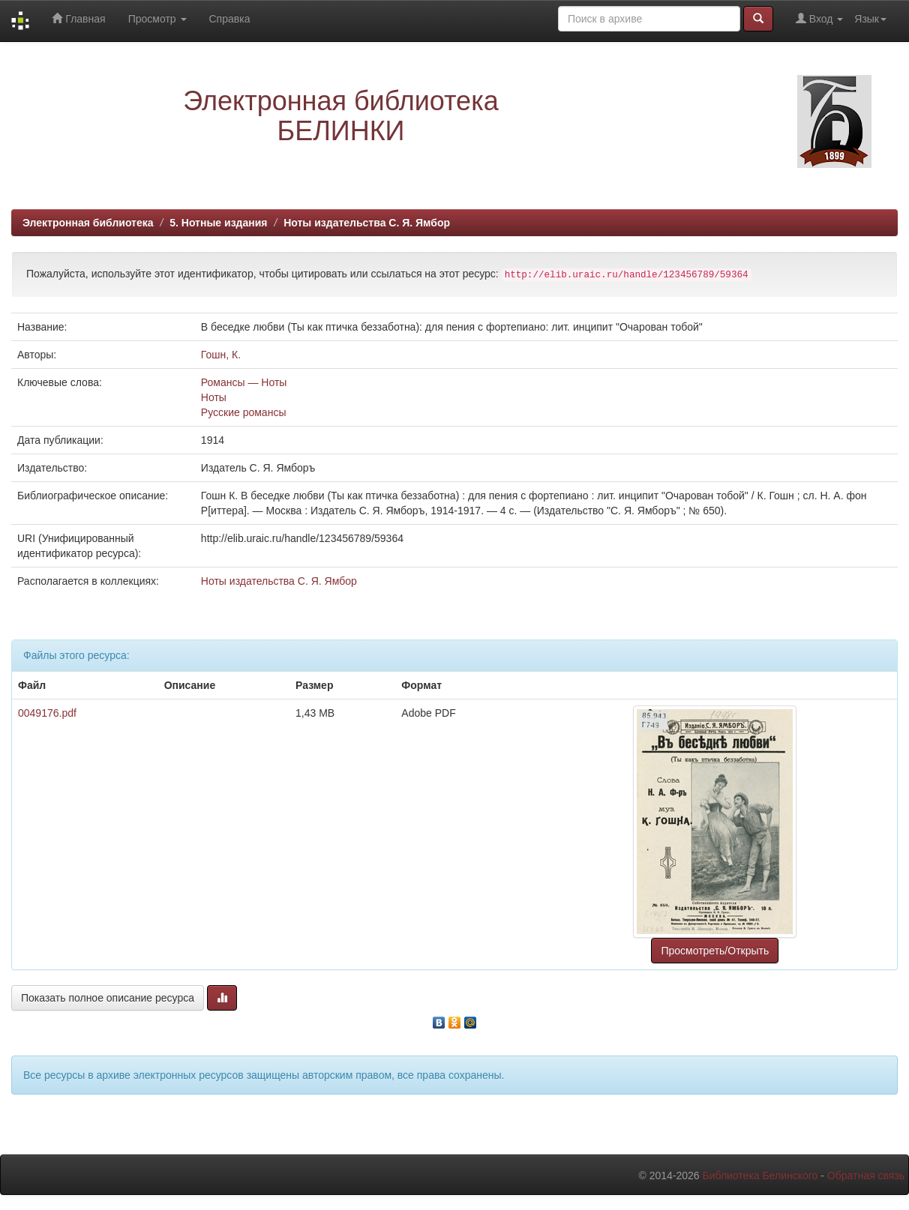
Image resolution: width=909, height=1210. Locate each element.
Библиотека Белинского (760, 1176)
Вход (819, 18)
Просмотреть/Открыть (715, 951)
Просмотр (157, 19)
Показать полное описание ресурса (107, 998)
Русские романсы (243, 412)
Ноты (213, 397)
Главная (78, 18)
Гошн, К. (221, 355)
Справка (229, 19)
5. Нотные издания (218, 223)
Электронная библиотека (88, 223)
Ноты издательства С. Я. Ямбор (367, 223)
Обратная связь (865, 1176)
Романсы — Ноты (244, 382)
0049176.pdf (47, 713)
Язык (870, 19)
